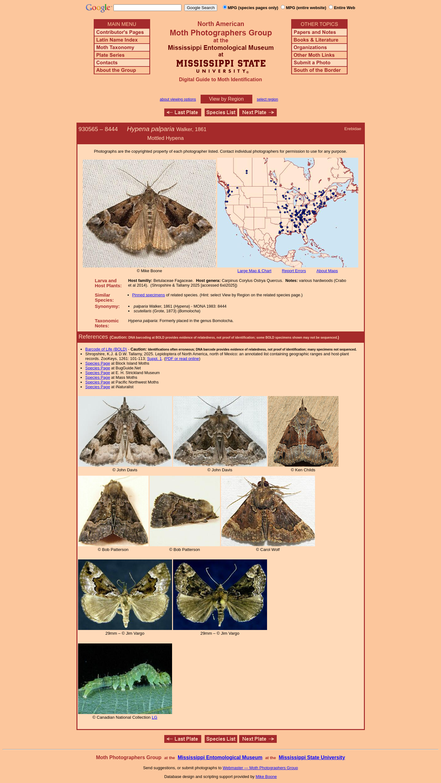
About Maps (327, 270)
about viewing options (178, 99)
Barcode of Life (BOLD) (106, 349)
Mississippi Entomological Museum (220, 757)
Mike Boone (266, 776)
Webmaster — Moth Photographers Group (260, 767)
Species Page (97, 363)
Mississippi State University (312, 757)
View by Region (226, 99)
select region (267, 99)
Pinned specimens (148, 295)
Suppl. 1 (154, 358)
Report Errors (294, 270)
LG (154, 717)
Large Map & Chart (254, 270)
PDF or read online (182, 358)
